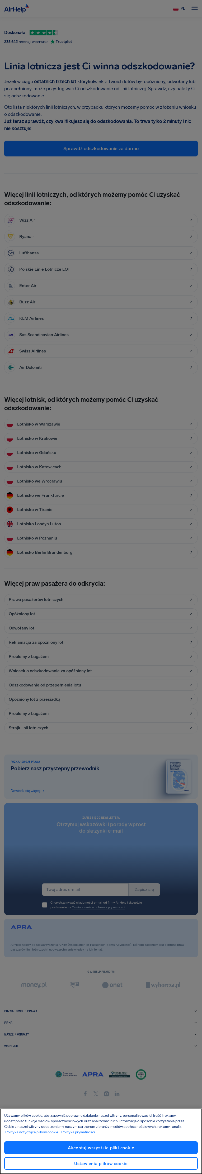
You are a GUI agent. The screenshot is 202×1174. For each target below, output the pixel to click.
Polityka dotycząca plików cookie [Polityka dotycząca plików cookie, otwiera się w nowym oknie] (31, 1132)
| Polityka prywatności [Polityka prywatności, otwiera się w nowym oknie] (77, 1132)
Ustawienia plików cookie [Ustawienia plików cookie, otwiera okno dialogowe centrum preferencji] (101, 1163)
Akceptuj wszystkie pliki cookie (101, 1147)
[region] (101, 1141)
